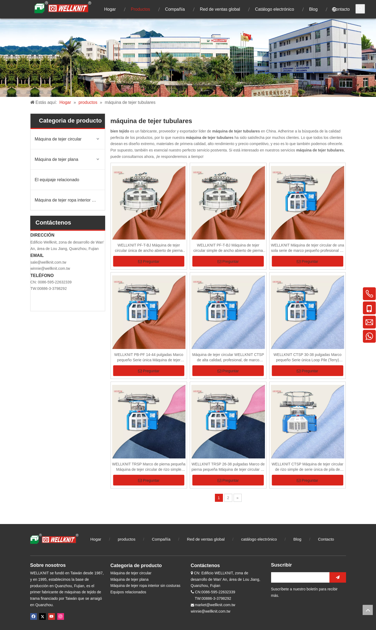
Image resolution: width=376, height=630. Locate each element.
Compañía (161, 539)
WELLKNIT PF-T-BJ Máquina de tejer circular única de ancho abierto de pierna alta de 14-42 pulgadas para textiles (149, 248)
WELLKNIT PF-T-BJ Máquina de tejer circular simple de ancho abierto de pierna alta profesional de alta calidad (228, 248)
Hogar (95, 539)
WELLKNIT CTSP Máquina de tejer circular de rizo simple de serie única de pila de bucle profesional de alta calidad (307, 467)
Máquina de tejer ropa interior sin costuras (70, 200)
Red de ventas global (206, 539)
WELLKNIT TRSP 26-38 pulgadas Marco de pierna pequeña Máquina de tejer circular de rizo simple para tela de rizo (228, 467)
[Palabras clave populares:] (360, 9)
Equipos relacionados (128, 592)
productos (126, 539)
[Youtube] (51, 616)
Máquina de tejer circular (58, 139)
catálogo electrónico (259, 539)
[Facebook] (33, 616)
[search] (299, 577)
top (368, 610)
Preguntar (148, 261)
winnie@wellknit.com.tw (50, 268)
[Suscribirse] (337, 577)
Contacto (326, 539)
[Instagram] (60, 616)
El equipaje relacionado (57, 179)
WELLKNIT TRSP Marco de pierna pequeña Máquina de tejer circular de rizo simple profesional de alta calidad (148, 467)
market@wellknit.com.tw (215, 605)
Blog (297, 539)
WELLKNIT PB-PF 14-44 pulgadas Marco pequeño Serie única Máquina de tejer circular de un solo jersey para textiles (148, 357)
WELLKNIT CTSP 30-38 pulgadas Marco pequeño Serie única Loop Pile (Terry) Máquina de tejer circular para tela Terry (307, 357)
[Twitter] (42, 616)
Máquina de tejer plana (56, 159)
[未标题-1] (188, 57)
